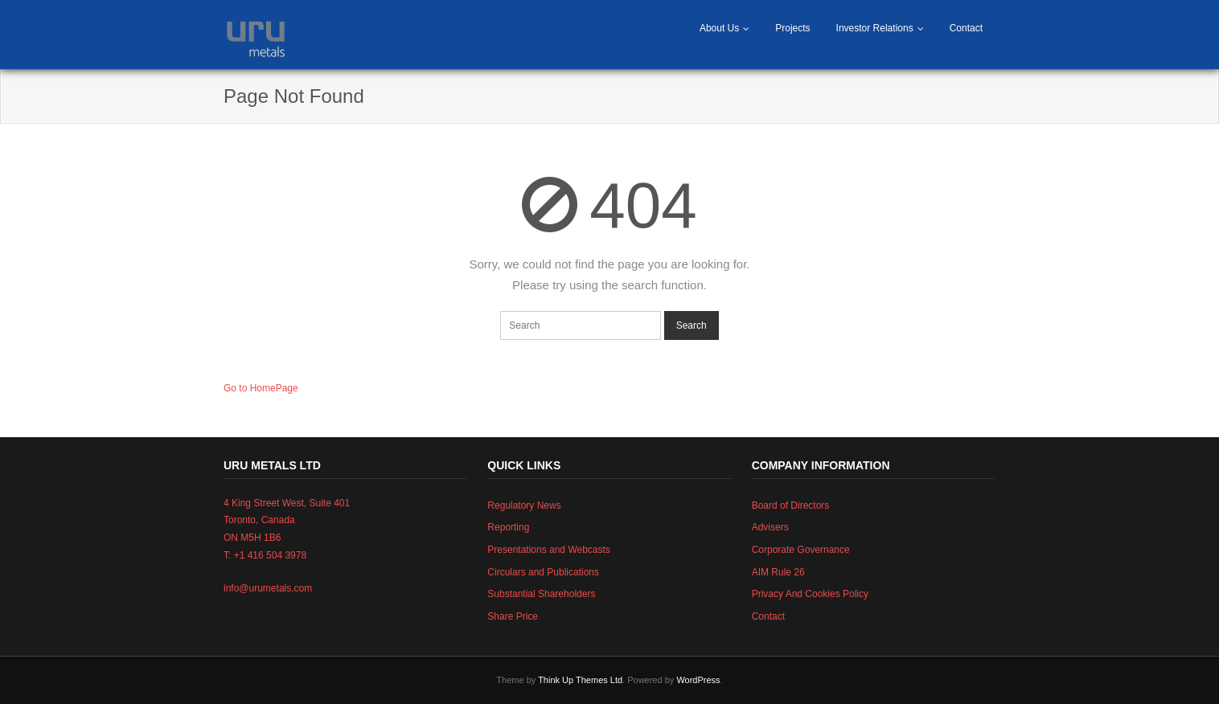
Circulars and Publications (543, 572)
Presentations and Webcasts (548, 549)
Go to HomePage (261, 388)
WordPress (698, 680)
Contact (966, 28)
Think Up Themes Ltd (580, 680)
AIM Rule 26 (778, 572)
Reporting (508, 527)
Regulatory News (523, 505)
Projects (792, 28)
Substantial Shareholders (541, 594)
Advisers (770, 527)
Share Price (512, 616)
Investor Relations (874, 28)
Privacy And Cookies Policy (810, 594)
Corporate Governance (801, 549)
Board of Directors (791, 505)
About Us (719, 28)
